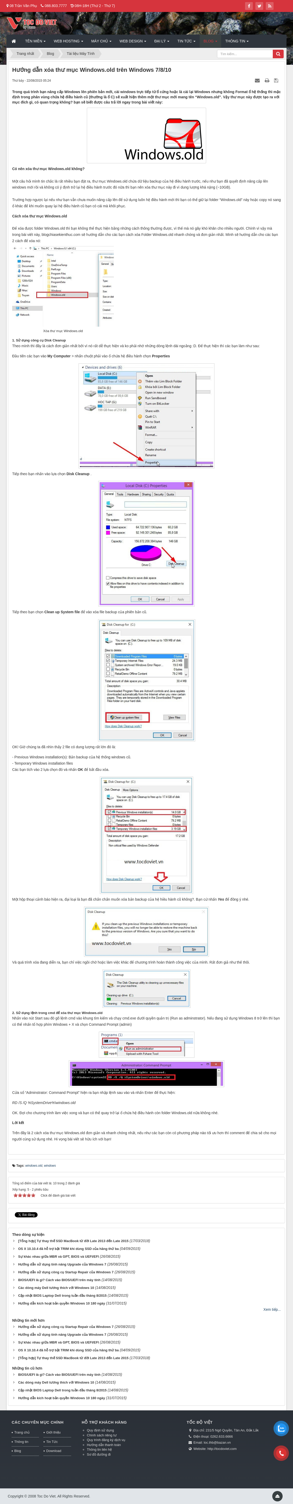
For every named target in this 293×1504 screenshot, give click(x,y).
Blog (17, 1451)
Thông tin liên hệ (99, 1449)
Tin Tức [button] (186, 42)
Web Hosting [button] (68, 42)
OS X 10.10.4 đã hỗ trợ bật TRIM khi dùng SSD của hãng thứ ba (68, 1249)
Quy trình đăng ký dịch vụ (106, 1440)
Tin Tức (52, 1442)
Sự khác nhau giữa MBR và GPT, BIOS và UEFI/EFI (58, 1256)
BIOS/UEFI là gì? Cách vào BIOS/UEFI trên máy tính (59, 1280)
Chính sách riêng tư (102, 1435)
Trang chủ (22, 1432)
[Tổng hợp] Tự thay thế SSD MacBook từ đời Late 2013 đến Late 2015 (73, 1241)
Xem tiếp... (272, 1309)
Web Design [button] (133, 42)
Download (53, 1451)
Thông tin (21, 1442)
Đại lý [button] (161, 42)
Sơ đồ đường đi (99, 1454)
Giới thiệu (53, 1432)
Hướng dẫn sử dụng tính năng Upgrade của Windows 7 (62, 1264)
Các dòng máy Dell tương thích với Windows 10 (56, 1288)
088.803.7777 (56, 6)
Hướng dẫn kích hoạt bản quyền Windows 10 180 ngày (61, 1303)
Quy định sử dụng (100, 1430)
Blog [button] (210, 42)
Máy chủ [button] (101, 42)
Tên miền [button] (35, 42)
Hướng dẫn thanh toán (104, 1445)
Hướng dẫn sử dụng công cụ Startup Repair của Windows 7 (66, 1272)
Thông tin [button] (237, 42)
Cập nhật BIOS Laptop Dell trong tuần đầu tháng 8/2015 (62, 1296)
